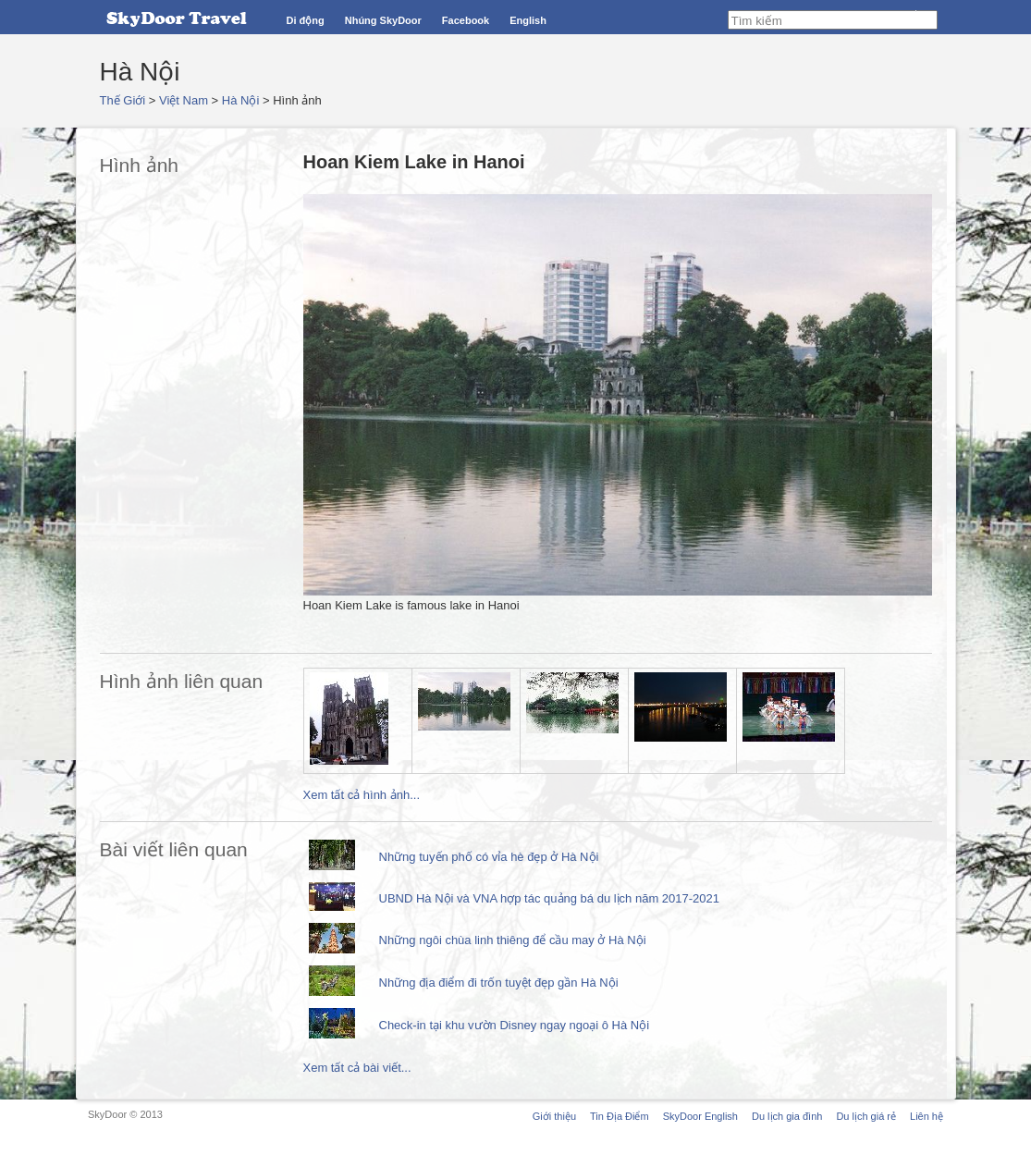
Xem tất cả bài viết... (357, 1068)
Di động (306, 20)
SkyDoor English (700, 1116)
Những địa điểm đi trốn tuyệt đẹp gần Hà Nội (499, 982)
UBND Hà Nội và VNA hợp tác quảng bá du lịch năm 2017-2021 (549, 898)
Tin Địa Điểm (619, 1116)
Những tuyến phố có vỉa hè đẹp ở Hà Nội (489, 857)
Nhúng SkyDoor (383, 20)
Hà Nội (241, 100)
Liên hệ (926, 1116)
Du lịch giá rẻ (866, 1116)
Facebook (465, 20)
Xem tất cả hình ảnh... (362, 795)
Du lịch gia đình (787, 1116)
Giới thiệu (554, 1116)
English (527, 20)
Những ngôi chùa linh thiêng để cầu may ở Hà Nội (512, 940)
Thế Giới (123, 100)
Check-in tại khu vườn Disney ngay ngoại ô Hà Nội (514, 1025)
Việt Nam (183, 100)
